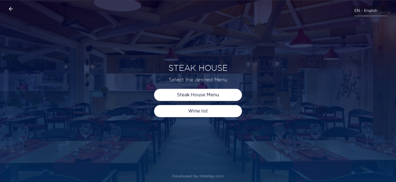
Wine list (198, 117)
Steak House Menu (198, 101)
